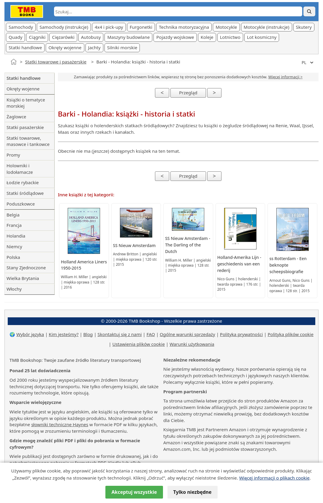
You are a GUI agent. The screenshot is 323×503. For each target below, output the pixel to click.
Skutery (304, 27)
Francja (14, 225)
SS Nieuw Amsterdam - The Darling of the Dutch (187, 244)
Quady (15, 37)
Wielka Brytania (23, 278)
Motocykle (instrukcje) (266, 27)
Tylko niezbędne (192, 492)
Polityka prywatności (241, 334)
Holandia (16, 236)
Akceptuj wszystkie (134, 492)
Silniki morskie (122, 47)
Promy (13, 155)
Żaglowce (16, 117)
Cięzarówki (63, 37)
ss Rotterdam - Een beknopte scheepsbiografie (287, 265)
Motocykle (226, 27)
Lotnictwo (230, 37)
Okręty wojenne (64, 47)
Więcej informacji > (285, 76)
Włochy (14, 289)
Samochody (21, 27)
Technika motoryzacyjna (184, 27)
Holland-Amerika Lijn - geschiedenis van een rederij (239, 263)
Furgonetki (141, 27)
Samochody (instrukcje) (63, 27)
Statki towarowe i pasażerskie (55, 62)
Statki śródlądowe (25, 193)
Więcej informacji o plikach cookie (274, 478)
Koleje (207, 37)
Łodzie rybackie (23, 182)
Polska (13, 257)
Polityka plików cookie (291, 334)
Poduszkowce (21, 204)
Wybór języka (30, 334)
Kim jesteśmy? (63, 334)
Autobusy (91, 37)
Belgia (13, 215)
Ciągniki (37, 37)
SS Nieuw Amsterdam (134, 245)
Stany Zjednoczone (26, 267)
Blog (88, 334)
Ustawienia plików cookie (138, 344)
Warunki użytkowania (192, 344)
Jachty (94, 47)
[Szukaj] (309, 11)
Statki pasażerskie (25, 127)
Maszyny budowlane (128, 37)
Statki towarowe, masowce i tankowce (28, 141)
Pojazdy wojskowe (175, 37)
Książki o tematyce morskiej (26, 103)
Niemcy (14, 246)
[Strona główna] (13, 62)
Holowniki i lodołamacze (20, 169)
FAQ (151, 334)
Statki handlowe (25, 47)
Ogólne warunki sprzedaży (187, 334)
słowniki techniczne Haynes (59, 424)
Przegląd (188, 92)
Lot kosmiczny (262, 37)
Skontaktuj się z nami (120, 334)
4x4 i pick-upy (109, 27)
